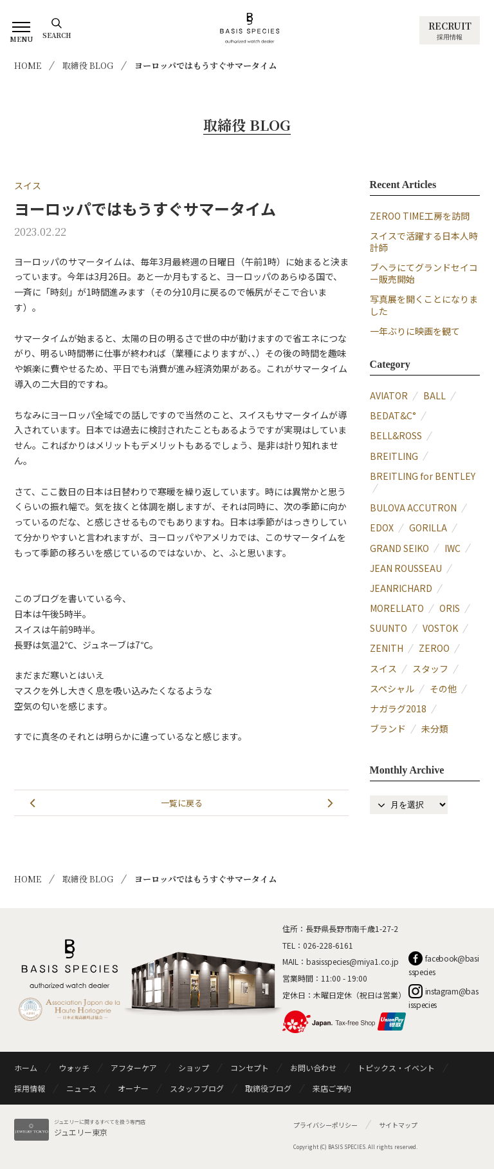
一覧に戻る (182, 803)
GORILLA (428, 527)
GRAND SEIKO (399, 548)
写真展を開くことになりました (424, 304)
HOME (27, 65)
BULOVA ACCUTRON (413, 507)
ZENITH (386, 648)
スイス (27, 185)
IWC (452, 548)
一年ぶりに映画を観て (415, 331)
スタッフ (430, 668)
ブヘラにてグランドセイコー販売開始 (424, 273)
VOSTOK (440, 628)
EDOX (382, 527)
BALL (434, 395)
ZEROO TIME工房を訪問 (420, 215)
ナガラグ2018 (398, 708)
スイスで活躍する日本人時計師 (424, 241)
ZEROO (434, 648)
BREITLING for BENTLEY (422, 476)
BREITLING (394, 456)
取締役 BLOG (87, 65)
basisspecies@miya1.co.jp (352, 961)
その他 (443, 688)
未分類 (434, 728)
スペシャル (392, 688)
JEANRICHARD (401, 588)
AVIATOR (389, 395)
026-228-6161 (328, 945)
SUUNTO (388, 628)
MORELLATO (397, 608)
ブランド (388, 728)
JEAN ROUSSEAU (406, 568)
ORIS (449, 608)
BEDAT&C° (393, 415)
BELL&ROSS (396, 435)
